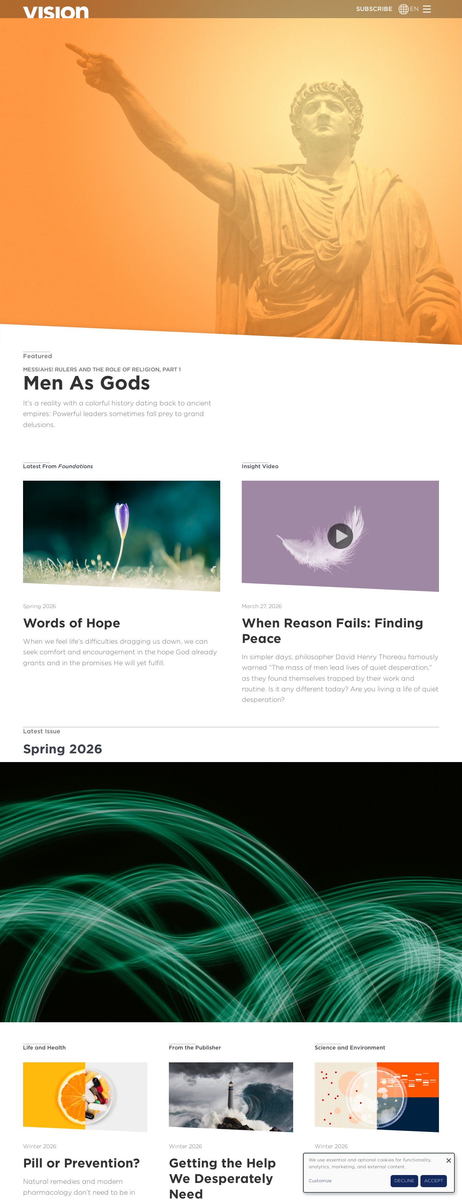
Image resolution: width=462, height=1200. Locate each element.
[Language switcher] (403, 9)
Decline (404, 1180)
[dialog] (378, 1172)
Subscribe (374, 8)
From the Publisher (195, 1047)
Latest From (58, 466)
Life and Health (44, 1047)
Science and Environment (350, 1047)
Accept (433, 1180)
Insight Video (260, 466)
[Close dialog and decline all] (448, 1158)
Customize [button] (320, 1180)
